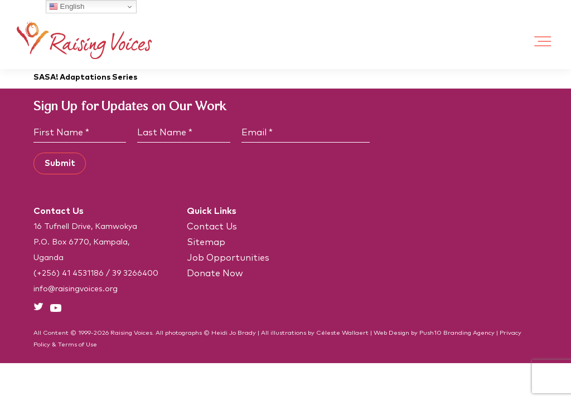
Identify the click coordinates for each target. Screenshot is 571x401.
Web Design (391, 333)
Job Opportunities (228, 257)
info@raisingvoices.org (75, 289)
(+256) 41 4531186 (68, 273)
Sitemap (206, 242)
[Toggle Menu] (543, 41)
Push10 (430, 333)
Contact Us (212, 226)
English (66, 6)
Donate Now (215, 273)
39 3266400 (135, 273)
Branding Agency (469, 333)
